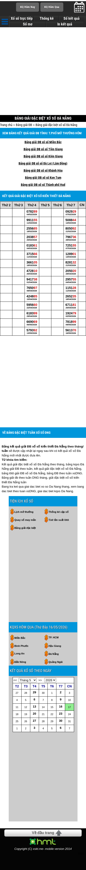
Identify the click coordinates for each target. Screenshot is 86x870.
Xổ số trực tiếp (22, 18)
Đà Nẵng (54, 654)
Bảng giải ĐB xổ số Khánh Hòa (43, 170)
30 (60, 720)
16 (60, 706)
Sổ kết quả (72, 18)
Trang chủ (6, 125)
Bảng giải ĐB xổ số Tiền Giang (43, 149)
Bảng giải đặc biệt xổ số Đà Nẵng (56, 125)
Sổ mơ (27, 24)
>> (40, 680)
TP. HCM (54, 637)
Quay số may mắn (25, 520)
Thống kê (47, 18)
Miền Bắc (19, 638)
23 (60, 713)
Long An (19, 653)
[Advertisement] (43, 72)
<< (15, 680)
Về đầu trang (43, 833)
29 (34, 692)
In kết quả (64, 24)
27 (34, 720)
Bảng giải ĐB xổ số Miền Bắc (43, 142)
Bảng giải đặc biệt (25, 528)
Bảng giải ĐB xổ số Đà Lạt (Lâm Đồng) (43, 163)
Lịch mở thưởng (23, 511)
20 (34, 713)
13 (34, 706)
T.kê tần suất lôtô (59, 520)
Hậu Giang (55, 646)
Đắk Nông (20, 662)
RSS (81, 853)
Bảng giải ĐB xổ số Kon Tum (43, 177)
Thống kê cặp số (59, 511)
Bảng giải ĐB (24, 125)
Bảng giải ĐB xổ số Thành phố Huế (43, 185)
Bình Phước (21, 646)
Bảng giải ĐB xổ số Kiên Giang (43, 156)
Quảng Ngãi (56, 662)
